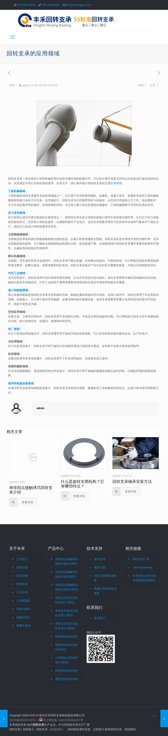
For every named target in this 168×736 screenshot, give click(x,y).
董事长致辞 (23, 625)
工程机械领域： (18, 191)
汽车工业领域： (18, 273)
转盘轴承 (56, 729)
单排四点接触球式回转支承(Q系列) (66, 574)
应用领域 (116, 183)
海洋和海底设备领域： (22, 383)
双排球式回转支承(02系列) (66, 647)
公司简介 (22, 559)
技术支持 (99, 559)
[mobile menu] (13, 37)
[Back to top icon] (154, 715)
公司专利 (22, 592)
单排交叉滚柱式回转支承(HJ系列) (66, 626)
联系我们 (99, 618)
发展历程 (22, 567)
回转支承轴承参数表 (105, 578)
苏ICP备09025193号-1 (23, 720)
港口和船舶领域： (19, 290)
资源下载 (99, 567)
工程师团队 (23, 600)
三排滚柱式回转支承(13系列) (66, 660)
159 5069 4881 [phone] (50, 5)
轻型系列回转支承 (66, 670)
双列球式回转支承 (66, 636)
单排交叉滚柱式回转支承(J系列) (66, 613)
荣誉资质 (22, 584)
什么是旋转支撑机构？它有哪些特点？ (82, 483)
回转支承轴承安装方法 (132, 481)
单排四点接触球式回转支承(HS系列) (66, 587)
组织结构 (22, 575)
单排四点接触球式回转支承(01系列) (66, 561)
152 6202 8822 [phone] (26, 5)
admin (26, 85)
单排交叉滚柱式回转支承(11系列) (66, 600)
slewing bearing (142, 567)
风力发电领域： (18, 212)
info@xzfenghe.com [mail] (78, 5)
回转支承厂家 (141, 559)
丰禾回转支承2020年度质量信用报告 (144, 578)
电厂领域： (15, 329)
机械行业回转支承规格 (105, 591)
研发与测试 (23, 609)
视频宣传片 (23, 617)
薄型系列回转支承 (66, 679)
